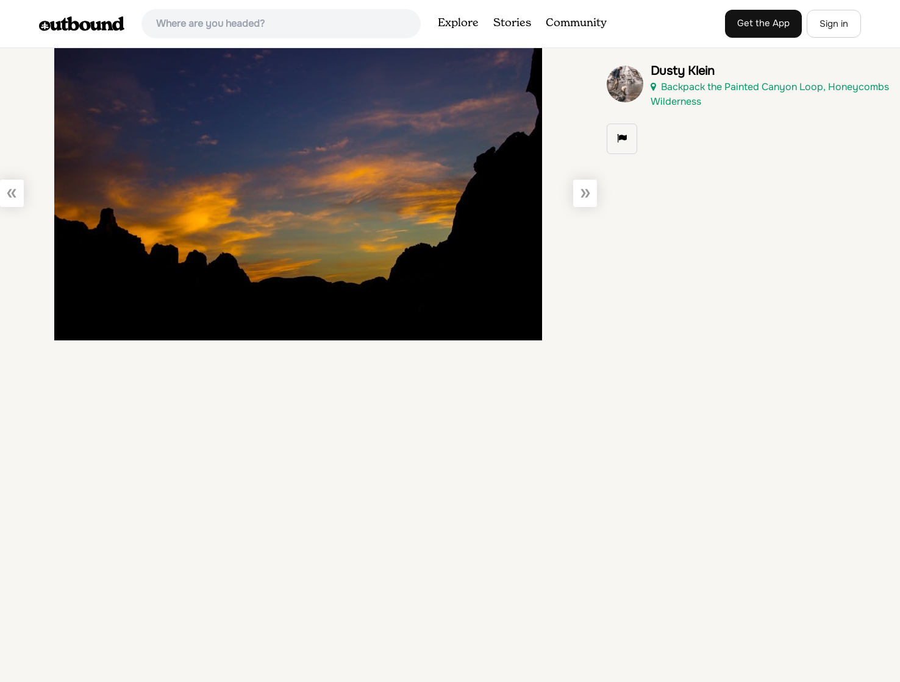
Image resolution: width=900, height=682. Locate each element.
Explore (458, 23)
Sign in (834, 24)
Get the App (763, 23)
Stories (512, 23)
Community (576, 23)
